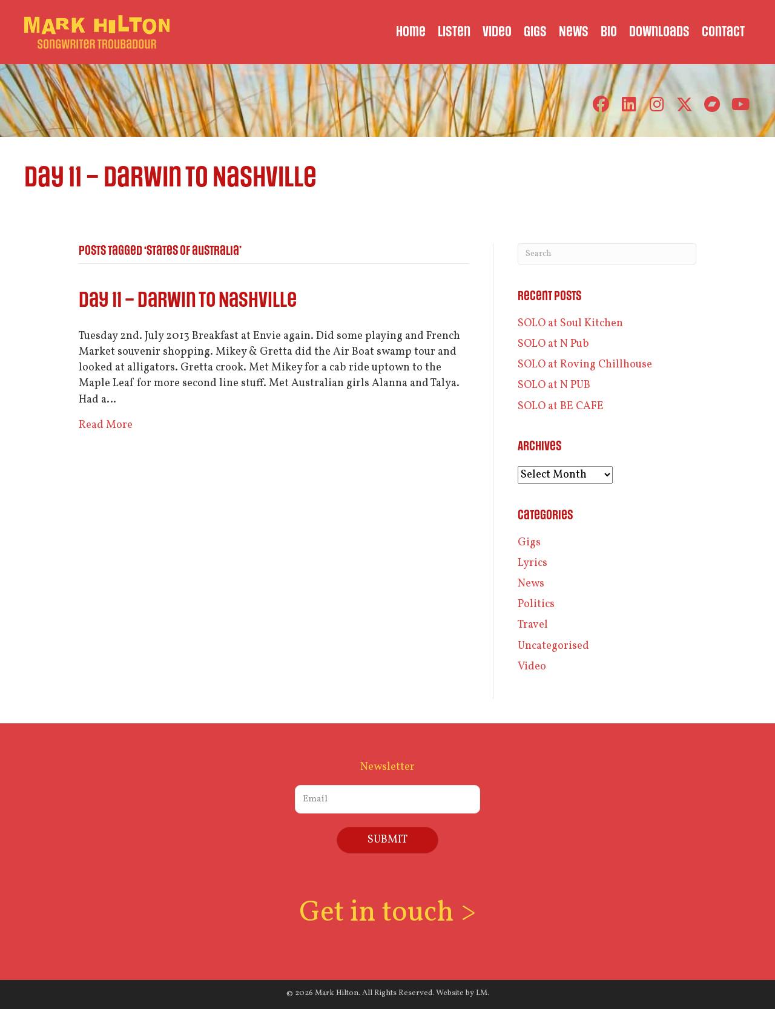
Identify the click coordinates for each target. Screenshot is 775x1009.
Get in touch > (387, 913)
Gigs (529, 542)
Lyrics (532, 563)
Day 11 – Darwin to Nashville (188, 301)
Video (532, 666)
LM (481, 993)
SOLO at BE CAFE (561, 406)
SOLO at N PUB (554, 385)
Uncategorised (553, 646)
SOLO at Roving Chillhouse (585, 364)
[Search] (607, 254)
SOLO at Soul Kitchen (570, 323)
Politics (536, 604)
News (531, 583)
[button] (601, 104)
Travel (533, 625)
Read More (106, 425)
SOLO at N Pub (553, 344)
